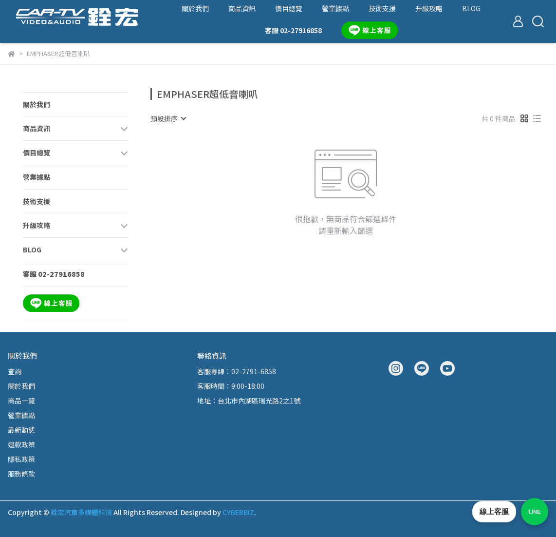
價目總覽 (288, 8)
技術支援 (382, 8)
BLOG (471, 8)
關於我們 (195, 8)
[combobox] (167, 118)
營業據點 (335, 8)
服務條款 (21, 474)
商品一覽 (21, 400)
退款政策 (21, 444)
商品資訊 (242, 8)
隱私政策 (21, 459)
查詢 (14, 371)
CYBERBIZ (238, 512)
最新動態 (21, 430)
